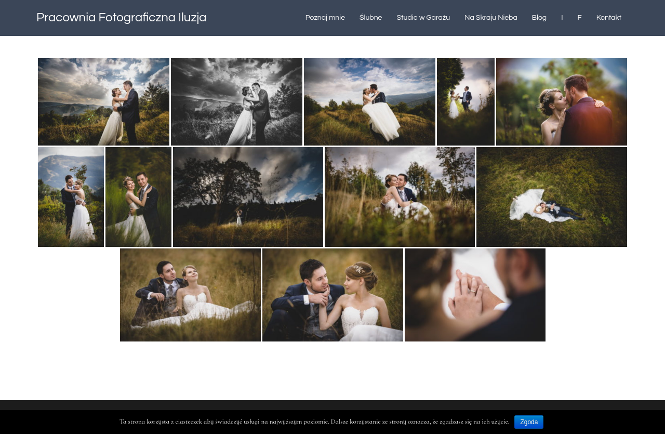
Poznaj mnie (325, 17)
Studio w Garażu (423, 17)
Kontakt (608, 17)
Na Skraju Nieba (490, 17)
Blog (539, 17)
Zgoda (529, 422)
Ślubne (371, 17)
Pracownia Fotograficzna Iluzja (121, 17)
